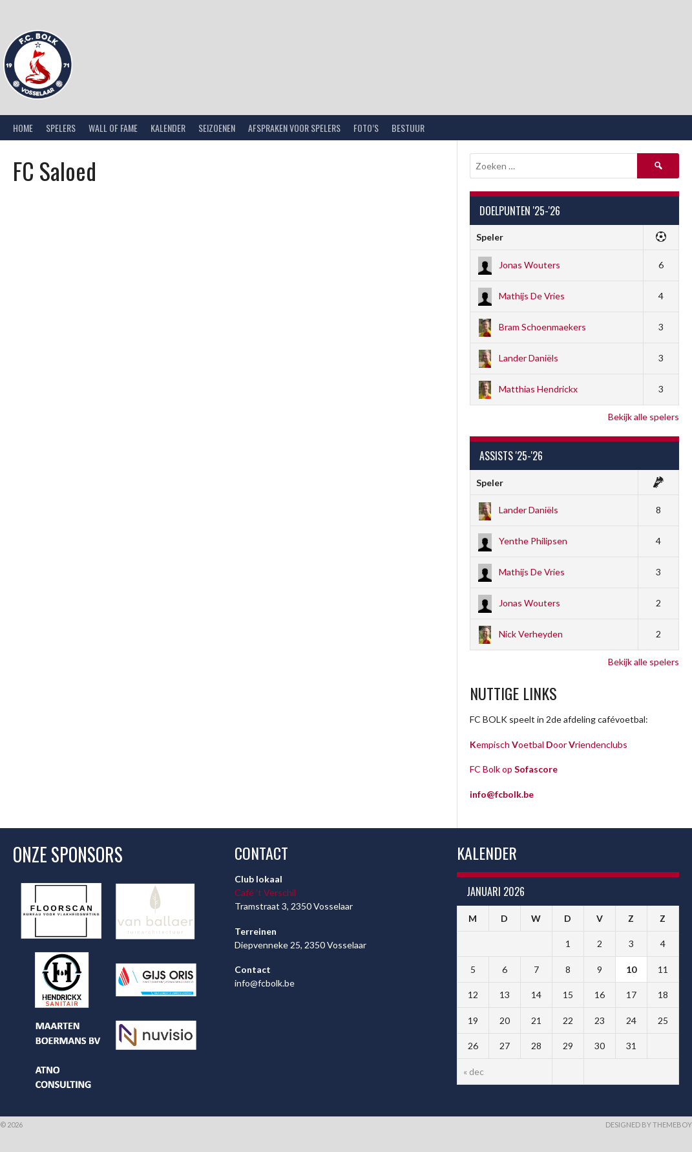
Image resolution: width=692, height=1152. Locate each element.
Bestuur (408, 127)
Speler (489, 236)
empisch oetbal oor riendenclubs (548, 744)
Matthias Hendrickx (527, 388)
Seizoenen (216, 127)
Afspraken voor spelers (294, 127)
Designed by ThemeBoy (648, 1124)
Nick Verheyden (519, 633)
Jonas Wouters (518, 264)
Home (23, 127)
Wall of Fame (113, 127)
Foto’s (366, 127)
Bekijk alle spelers (643, 416)
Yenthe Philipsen (521, 540)
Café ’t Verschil (265, 892)
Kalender (168, 127)
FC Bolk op (514, 768)
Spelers (61, 127)
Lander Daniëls (517, 357)
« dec (473, 1071)
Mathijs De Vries (520, 295)
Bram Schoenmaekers (531, 326)
